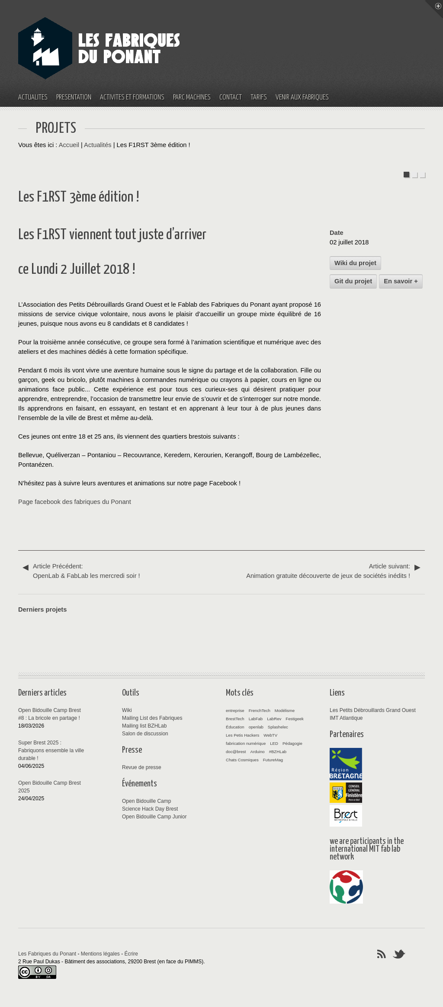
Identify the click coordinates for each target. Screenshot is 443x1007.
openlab (256, 727)
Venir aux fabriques (302, 97)
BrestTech (235, 718)
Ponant (121, 501)
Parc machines (192, 97)
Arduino (257, 751)
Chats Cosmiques (242, 759)
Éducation (235, 727)
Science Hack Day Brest (150, 809)
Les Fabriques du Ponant (47, 954)
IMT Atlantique (346, 718)
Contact (230, 97)
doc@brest (236, 751)
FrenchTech (259, 710)
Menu (434, 9)
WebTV (270, 735)
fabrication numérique (246, 743)
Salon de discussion (145, 734)
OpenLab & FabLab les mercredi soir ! (122, 570)
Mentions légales (100, 954)
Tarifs (258, 97)
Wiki (127, 710)
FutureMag (273, 759)
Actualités (33, 97)
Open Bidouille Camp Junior (154, 817)
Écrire (131, 954)
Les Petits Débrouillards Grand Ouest (373, 710)
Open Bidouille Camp (146, 801)
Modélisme (285, 710)
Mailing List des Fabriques (152, 718)
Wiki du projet (355, 263)
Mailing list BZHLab (144, 726)
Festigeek (295, 718)
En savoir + (401, 281)
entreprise (235, 710)
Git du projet (353, 281)
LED (274, 743)
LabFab (256, 718)
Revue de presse (141, 767)
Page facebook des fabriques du (64, 501)
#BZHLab (278, 751)
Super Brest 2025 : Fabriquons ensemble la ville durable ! (51, 750)
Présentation (73, 97)
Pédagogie (292, 743)
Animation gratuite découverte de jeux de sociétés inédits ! (321, 570)
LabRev (274, 718)
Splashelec (278, 727)
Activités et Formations (132, 97)
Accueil (69, 144)
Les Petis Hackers (242, 735)
